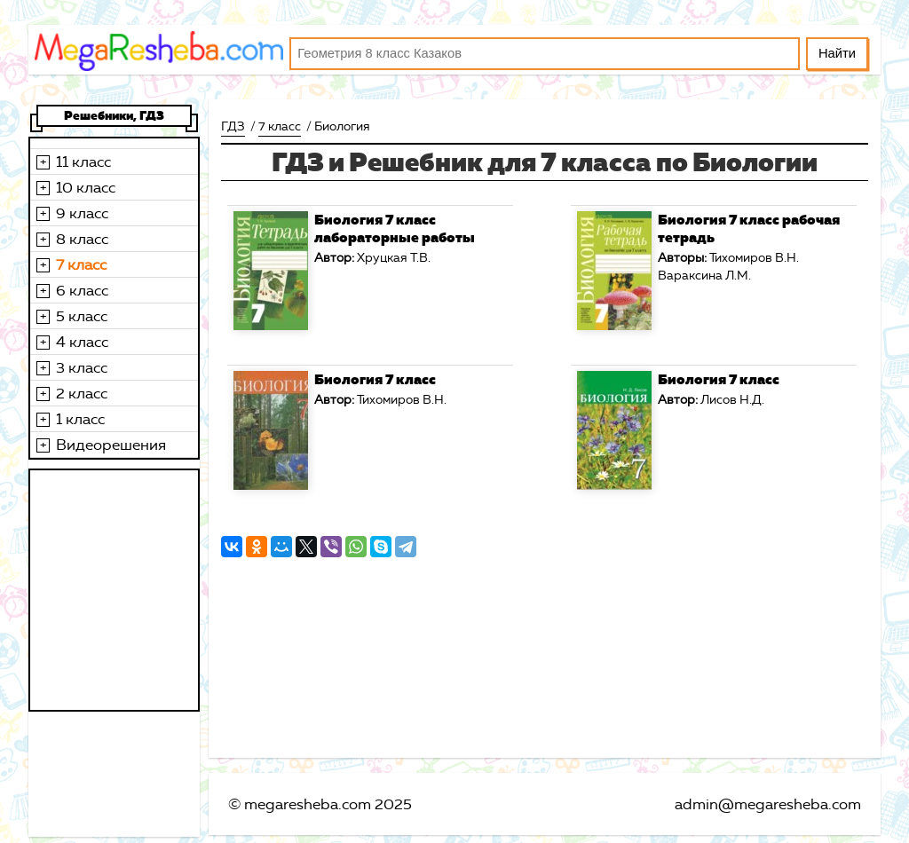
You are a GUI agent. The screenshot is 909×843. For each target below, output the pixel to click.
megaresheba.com (307, 804)
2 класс (81, 393)
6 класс (82, 290)
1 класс (80, 419)
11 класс (83, 161)
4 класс (82, 342)
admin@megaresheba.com (768, 804)
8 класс (82, 239)
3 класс (81, 367)
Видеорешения (111, 444)
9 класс (82, 213)
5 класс (81, 316)
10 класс (85, 187)
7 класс (81, 264)
